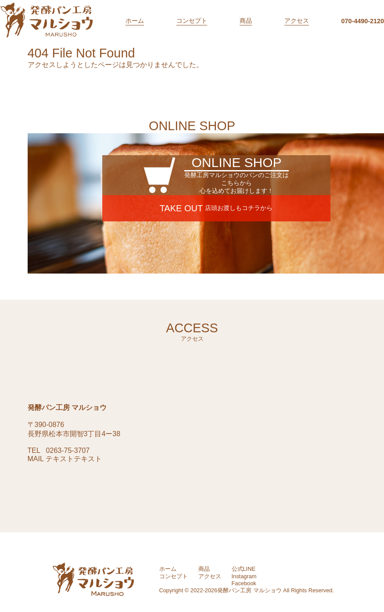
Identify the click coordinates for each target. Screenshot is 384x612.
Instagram (244, 576)
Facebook (244, 583)
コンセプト (191, 20)
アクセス (296, 20)
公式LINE (243, 569)
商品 (246, 20)
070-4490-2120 (362, 21)
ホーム (135, 20)
